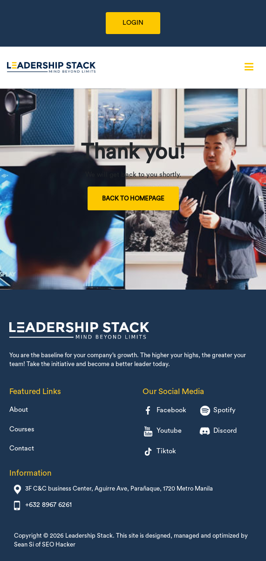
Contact (21, 448)
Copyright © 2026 (39, 536)
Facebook (164, 410)
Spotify (217, 410)
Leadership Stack (89, 536)
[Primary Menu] (249, 67)
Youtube (162, 430)
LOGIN (133, 23)
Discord (218, 430)
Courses (21, 429)
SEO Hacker (58, 544)
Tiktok (159, 451)
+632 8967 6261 (48, 504)
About (18, 409)
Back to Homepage (133, 198)
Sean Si (24, 544)
